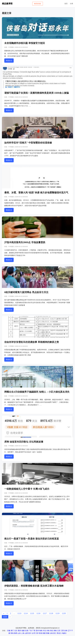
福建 (23, 630)
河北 (44, 630)
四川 (29, 633)
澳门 (12, 630)
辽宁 (69, 630)
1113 (19, 613)
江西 (62, 630)
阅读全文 (9, 60)
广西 (33, 630)
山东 (19, 633)
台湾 (33, 633)
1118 (51, 613)
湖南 (55, 630)
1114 (26, 613)
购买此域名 (37, 3)
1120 (64, 613)
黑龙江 (59, 633)
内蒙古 (64, 633)
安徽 (8, 630)
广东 (30, 630)
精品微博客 (7, 3)
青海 (12, 633)
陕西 (15, 633)
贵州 (37, 630)
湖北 (51, 630)
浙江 (54, 633)
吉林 (65, 630)
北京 (15, 630)
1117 (45, 613)
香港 (40, 633)
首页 (66, 3)
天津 (36, 633)
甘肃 (26, 630)
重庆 (19, 630)
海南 (40, 630)
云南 (51, 633)
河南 (48, 630)
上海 (22, 633)
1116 (38, 613)
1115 (32, 613)
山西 (26, 633)
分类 (71, 3)
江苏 (58, 630)
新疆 (44, 633)
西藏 (47, 633)
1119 (57, 613)
